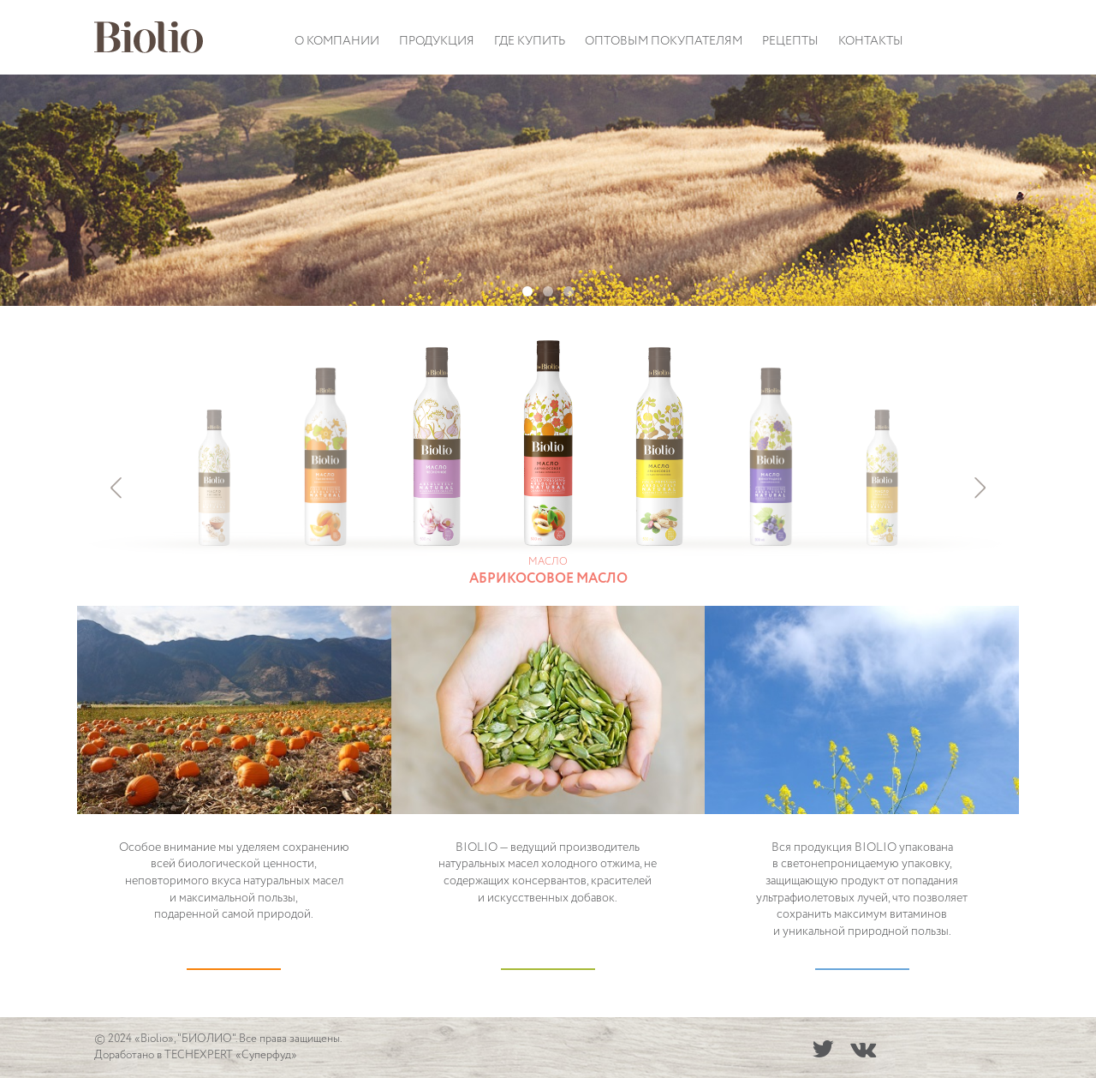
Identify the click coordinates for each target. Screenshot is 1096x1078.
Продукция (436, 41)
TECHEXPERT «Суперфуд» (230, 1055)
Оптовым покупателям (663, 41)
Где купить (529, 41)
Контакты (870, 41)
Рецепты (790, 41)
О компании (337, 41)
